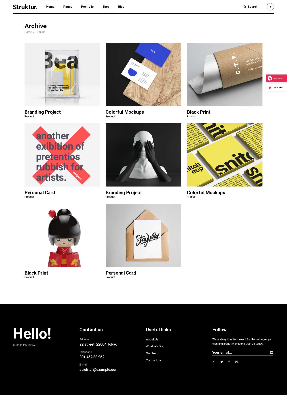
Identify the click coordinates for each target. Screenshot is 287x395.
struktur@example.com (98, 369)
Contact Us (153, 360)
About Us (152, 339)
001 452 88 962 (91, 357)
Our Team (152, 353)
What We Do (154, 346)
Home (28, 32)
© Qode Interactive (24, 345)
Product (29, 116)
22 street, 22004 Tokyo (98, 344)
